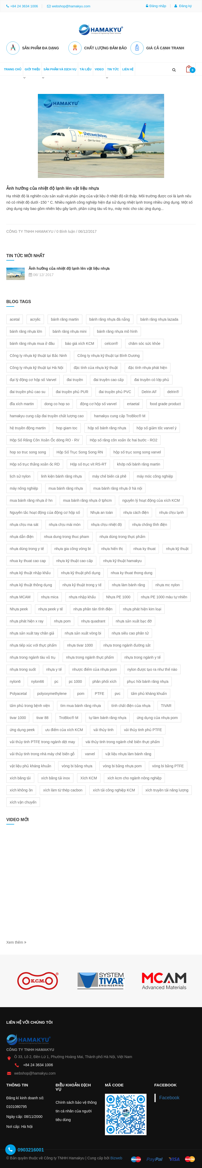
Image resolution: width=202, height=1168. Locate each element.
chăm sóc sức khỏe (144, 342)
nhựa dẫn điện (21, 535)
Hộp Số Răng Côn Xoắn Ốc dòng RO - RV (44, 439)
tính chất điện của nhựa (130, 704)
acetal (14, 318)
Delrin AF (149, 391)
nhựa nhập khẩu (82, 596)
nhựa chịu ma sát (24, 523)
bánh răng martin (65, 318)
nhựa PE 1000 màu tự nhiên (164, 596)
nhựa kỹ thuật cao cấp (74, 560)
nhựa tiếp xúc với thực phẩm (33, 644)
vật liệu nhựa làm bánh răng (128, 753)
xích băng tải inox (55, 777)
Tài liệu (86, 68)
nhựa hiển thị (112, 548)
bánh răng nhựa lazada (159, 318)
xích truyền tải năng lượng (166, 789)
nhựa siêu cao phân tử (130, 632)
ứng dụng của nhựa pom (157, 717)
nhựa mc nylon (167, 584)
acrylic (35, 318)
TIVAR (166, 704)
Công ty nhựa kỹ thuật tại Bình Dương (108, 354)
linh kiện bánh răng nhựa (61, 475)
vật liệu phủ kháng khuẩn (30, 765)
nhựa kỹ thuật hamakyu (122, 560)
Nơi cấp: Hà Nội (19, 1126)
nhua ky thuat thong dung (131, 572)
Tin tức (113, 68)
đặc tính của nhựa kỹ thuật (96, 366)
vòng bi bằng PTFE (168, 765)
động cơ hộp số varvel (98, 403)
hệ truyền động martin (28, 427)
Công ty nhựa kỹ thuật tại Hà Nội (36, 366)
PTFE (99, 692)
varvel (90, 753)
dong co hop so (57, 403)
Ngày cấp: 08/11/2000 (24, 1116)
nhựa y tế (54, 668)
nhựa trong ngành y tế (142, 656)
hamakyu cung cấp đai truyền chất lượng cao (47, 415)
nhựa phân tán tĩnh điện (93, 608)
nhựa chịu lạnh (171, 511)
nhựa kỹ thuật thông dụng (31, 584)
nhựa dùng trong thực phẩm (122, 535)
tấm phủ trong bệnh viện (30, 704)
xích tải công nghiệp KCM (114, 789)
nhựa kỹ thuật (177, 548)
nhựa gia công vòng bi (72, 548)
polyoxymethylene (52, 692)
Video (99, 68)
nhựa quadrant (93, 620)
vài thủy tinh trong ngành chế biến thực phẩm (122, 741)
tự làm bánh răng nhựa (108, 717)
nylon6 (15, 680)
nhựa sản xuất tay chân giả (32, 632)
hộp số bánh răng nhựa (107, 427)
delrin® (173, 391)
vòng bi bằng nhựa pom (122, 765)
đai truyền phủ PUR (72, 391)
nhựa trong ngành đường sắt (126, 644)
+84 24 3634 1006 (38, 1064)
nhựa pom (62, 620)
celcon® (111, 342)
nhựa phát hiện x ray (26, 620)
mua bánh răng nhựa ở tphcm (87, 499)
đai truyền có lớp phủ (151, 379)
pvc (117, 692)
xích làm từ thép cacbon (62, 789)
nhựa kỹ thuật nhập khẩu (30, 572)
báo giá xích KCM (79, 342)
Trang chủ (12, 68)
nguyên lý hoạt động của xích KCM (151, 499)
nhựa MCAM (20, 596)
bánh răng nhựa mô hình (117, 330)
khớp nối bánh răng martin (138, 463)
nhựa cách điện (136, 511)
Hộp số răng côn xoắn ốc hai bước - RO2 (123, 439)
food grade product (165, 403)
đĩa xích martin (22, 403)
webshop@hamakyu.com (68, 6)
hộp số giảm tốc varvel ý (156, 427)
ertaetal (133, 403)
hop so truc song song (28, 451)
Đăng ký (183, 6)
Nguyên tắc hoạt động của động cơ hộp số (45, 511)
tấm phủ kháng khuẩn (149, 692)
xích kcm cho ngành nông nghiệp (134, 777)
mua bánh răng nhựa (66, 487)
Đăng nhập (156, 6)
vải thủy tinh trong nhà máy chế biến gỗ (42, 753)
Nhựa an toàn (101, 511)
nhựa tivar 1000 (80, 644)
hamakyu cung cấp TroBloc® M (119, 415)
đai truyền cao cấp (108, 379)
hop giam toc (66, 427)
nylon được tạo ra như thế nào (152, 668)
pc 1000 (75, 680)
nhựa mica (49, 596)
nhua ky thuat (144, 548)
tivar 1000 (18, 717)
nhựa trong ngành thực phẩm (90, 656)
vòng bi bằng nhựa (77, 765)
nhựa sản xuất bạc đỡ (134, 620)
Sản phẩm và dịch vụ (59, 68)
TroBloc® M (68, 717)
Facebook (169, 1097)
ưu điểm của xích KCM (64, 729)
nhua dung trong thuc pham (66, 535)
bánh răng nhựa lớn (26, 330)
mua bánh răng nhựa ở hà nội (117, 487)
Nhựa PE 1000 (118, 596)
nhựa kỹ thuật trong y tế (82, 584)
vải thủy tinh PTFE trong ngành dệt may (42, 741)
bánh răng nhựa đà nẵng (109, 318)
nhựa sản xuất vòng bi (83, 632)
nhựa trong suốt (23, 668)
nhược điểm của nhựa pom (94, 668)
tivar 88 (42, 717)
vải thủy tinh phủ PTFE (143, 729)
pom (80, 692)
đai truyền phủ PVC (115, 391)
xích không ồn (21, 789)
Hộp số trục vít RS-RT (88, 463)
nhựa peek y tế (50, 608)
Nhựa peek (19, 608)
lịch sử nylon (20, 475)
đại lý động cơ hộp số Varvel (33, 379)
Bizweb (116, 1157)
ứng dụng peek (22, 729)
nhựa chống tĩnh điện (149, 523)
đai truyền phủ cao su (27, 391)
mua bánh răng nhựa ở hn (31, 499)
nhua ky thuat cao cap (28, 560)
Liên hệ (127, 68)
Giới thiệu (32, 68)
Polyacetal (18, 692)
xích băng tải (20, 777)
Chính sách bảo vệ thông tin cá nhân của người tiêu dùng (76, 1110)
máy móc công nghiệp (155, 475)
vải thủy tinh (103, 729)
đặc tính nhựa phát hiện (147, 366)
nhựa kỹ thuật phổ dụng (80, 572)
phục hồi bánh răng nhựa (148, 680)
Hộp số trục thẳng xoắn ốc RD (35, 463)
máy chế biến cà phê (109, 475)
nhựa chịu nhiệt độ (106, 523)
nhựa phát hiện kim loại (142, 608)
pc (56, 680)
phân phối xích (105, 680)
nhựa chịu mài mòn (64, 523)
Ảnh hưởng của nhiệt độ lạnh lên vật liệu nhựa (52, 187)
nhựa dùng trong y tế (27, 548)
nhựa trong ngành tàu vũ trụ (32, 656)
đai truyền (75, 379)
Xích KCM (88, 777)
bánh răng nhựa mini (70, 330)
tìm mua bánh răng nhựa (80, 704)
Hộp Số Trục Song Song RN (80, 451)
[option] (37, 980)
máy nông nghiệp (24, 487)
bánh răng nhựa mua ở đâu (32, 342)
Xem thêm (16, 941)
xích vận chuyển (23, 801)
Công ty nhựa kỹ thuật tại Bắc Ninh (38, 354)
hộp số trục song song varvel (137, 451)
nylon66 (37, 680)
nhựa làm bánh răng (128, 584)
